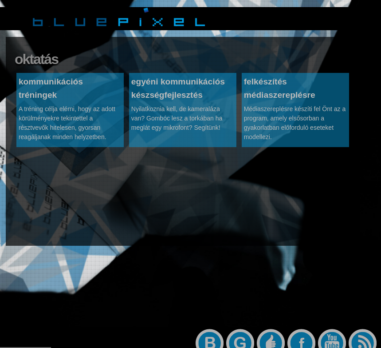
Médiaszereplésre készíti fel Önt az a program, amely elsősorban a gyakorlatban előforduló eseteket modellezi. (295, 125)
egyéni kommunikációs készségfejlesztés (178, 90)
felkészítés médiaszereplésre (279, 90)
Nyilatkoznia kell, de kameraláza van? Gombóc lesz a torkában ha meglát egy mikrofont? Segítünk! (176, 120)
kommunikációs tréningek (51, 90)
